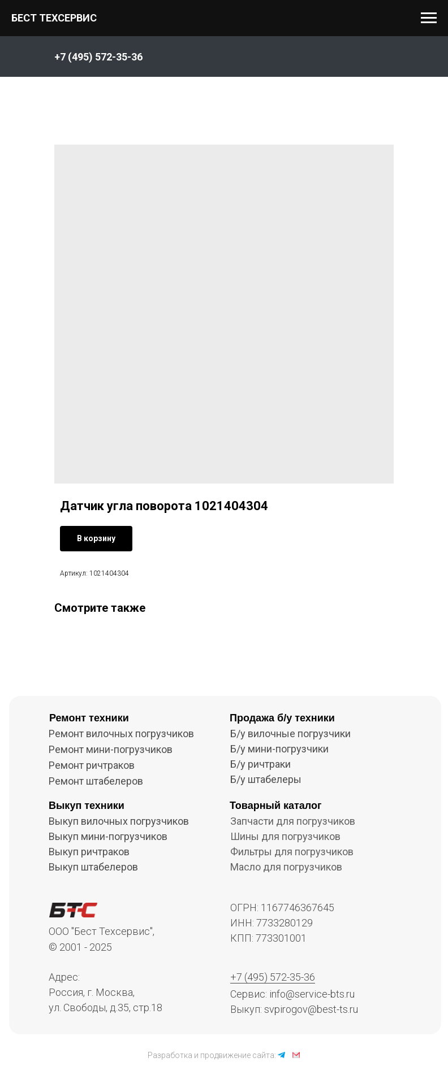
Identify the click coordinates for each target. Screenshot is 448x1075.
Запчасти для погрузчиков (292, 821)
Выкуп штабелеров (93, 867)
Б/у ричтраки (260, 764)
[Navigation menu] (429, 18)
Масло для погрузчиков (286, 867)
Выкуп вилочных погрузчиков (119, 821)
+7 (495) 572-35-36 (272, 977)
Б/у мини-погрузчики (279, 749)
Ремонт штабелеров (96, 781)
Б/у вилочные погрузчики (290, 733)
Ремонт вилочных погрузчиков (121, 733)
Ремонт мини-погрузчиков (111, 749)
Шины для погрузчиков (285, 836)
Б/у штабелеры (265, 779)
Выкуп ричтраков (89, 852)
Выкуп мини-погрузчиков (108, 836)
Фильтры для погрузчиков (292, 852)
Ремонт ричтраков (92, 765)
